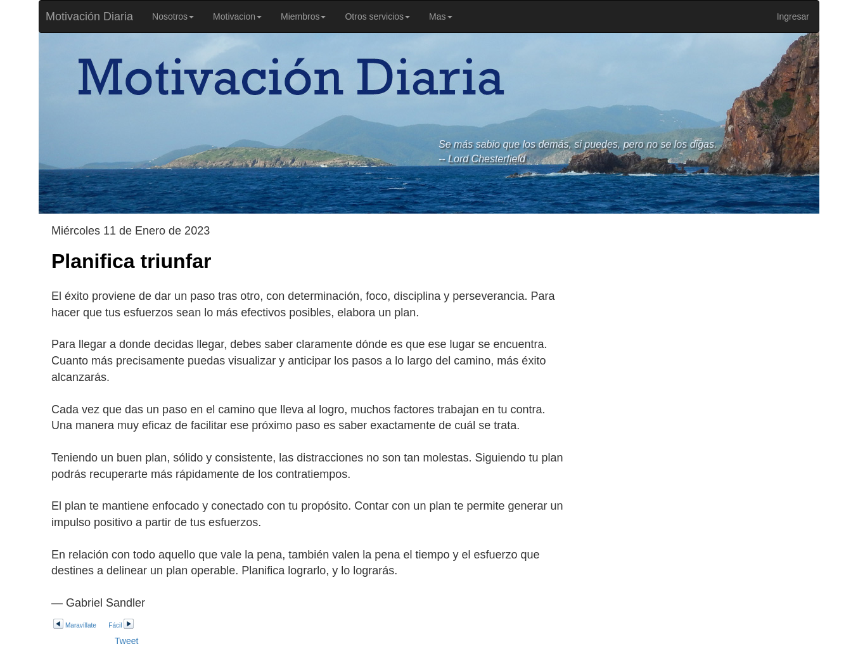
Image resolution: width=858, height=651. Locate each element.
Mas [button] (440, 16)
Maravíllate (74, 625)
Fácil (121, 625)
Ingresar (793, 16)
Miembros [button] (303, 16)
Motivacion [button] (237, 16)
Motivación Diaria (86, 16)
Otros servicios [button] (377, 16)
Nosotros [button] (173, 16)
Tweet (126, 641)
